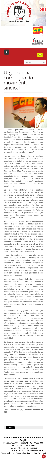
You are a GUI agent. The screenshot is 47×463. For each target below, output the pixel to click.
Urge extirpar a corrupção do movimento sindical (20, 80)
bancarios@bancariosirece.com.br (23, 448)
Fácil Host (41, 453)
